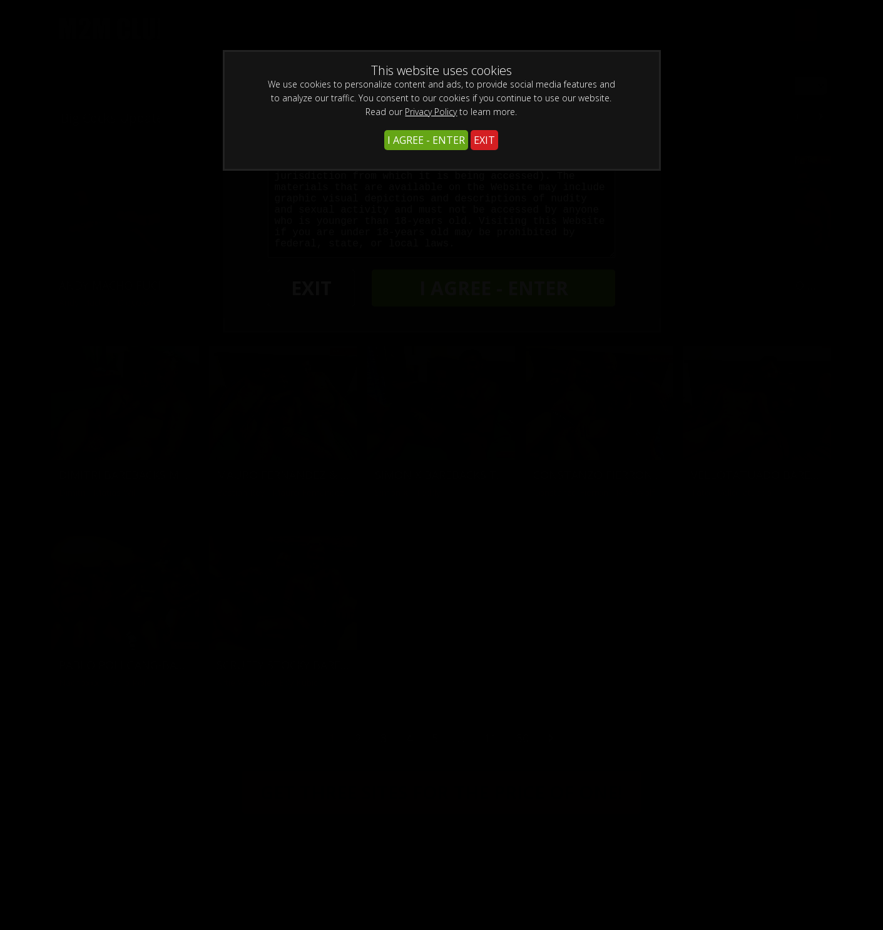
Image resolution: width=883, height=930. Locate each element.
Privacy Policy (431, 112)
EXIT (484, 140)
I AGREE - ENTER (426, 140)
